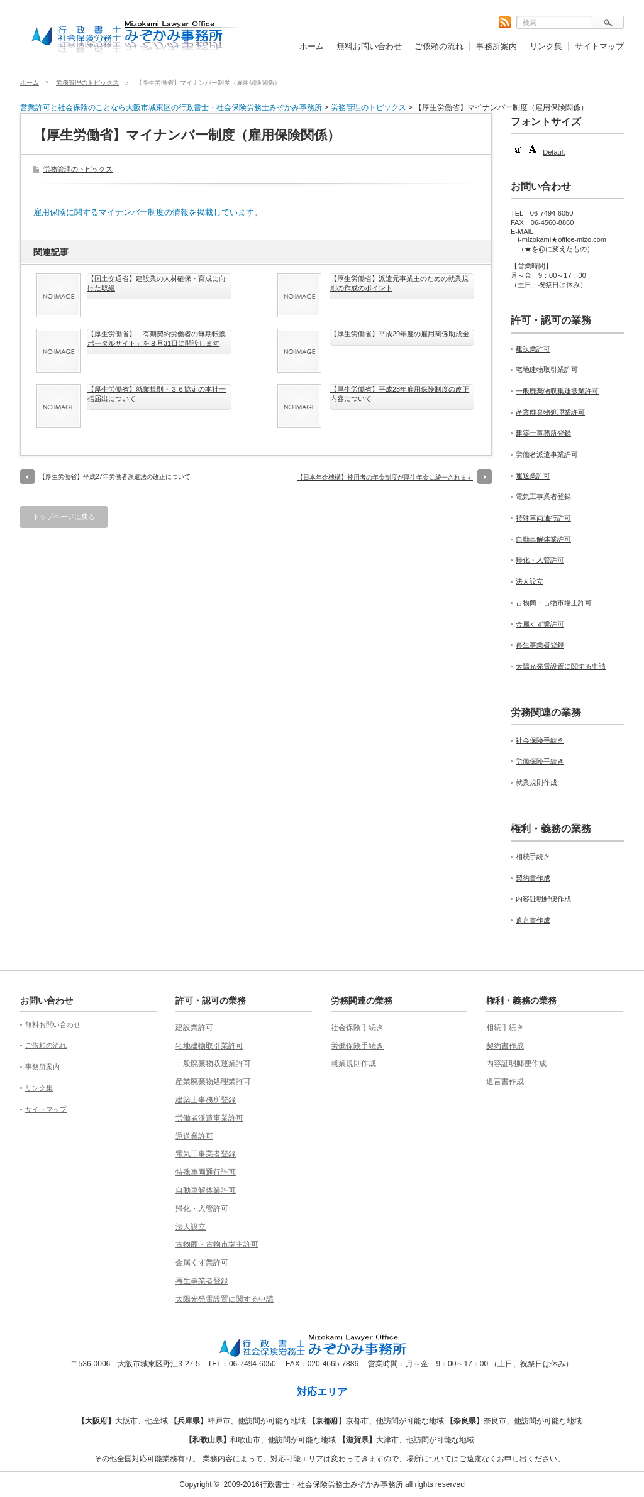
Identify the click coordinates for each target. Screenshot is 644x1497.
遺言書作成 (533, 920)
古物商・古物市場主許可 (554, 602)
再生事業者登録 (540, 645)
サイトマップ (599, 46)
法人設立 (529, 581)
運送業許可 (533, 476)
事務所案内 (496, 46)
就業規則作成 (536, 782)
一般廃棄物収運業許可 (213, 1063)
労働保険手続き (540, 761)
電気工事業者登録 (543, 496)
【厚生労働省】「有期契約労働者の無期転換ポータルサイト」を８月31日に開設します (156, 338)
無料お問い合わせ (369, 46)
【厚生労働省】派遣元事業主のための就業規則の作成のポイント (399, 283)
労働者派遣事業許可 (547, 454)
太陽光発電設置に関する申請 (561, 666)
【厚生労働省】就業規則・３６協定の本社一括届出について (156, 393)
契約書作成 (533, 878)
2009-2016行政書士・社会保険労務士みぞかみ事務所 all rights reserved (343, 1484)
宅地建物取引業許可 (547, 369)
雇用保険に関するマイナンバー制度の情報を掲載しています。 (147, 212)
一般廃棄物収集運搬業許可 (557, 391)
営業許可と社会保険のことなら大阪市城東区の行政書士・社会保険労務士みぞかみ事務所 (171, 107)
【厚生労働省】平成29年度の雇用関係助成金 (399, 333)
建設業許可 (533, 349)
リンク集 (546, 46)
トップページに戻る (64, 516)
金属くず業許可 (540, 624)
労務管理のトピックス (87, 82)
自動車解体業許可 (543, 539)
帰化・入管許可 (540, 560)
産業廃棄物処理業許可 (550, 412)
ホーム (311, 46)
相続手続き (533, 856)
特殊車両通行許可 (543, 518)
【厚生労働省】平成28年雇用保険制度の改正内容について (399, 393)
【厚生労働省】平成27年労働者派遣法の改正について (115, 476)
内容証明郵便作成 (543, 898)
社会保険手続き (540, 740)
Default (554, 152)
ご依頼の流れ (439, 46)
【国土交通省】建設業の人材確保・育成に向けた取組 (156, 283)
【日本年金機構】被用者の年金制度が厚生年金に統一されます (385, 477)
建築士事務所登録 (543, 433)
